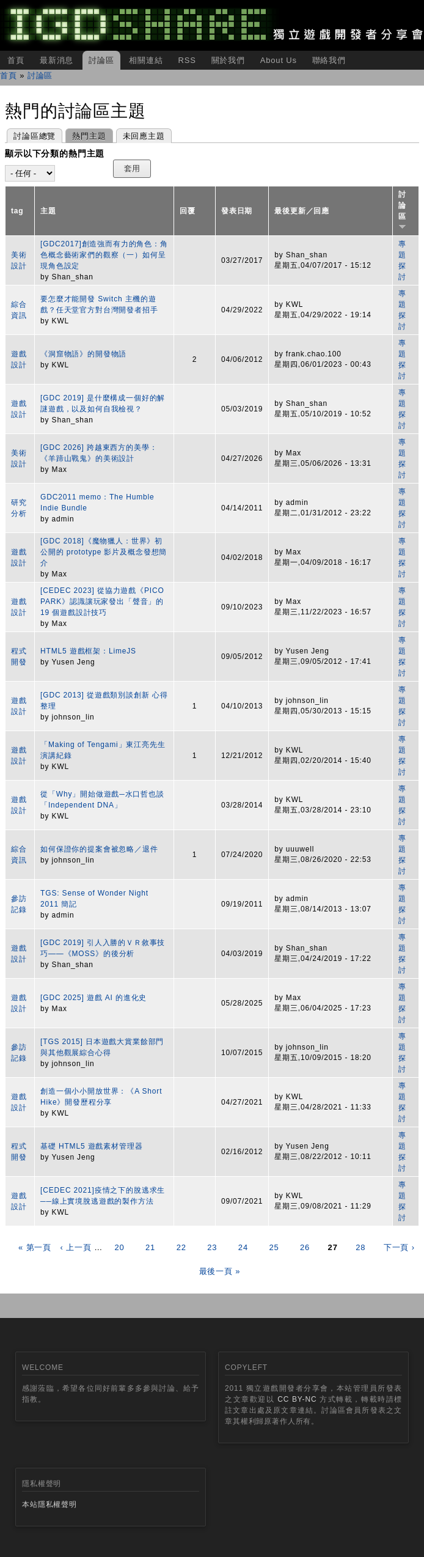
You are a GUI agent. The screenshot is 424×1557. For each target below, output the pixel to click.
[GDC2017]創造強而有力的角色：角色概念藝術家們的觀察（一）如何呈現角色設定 (104, 255)
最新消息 (56, 60)
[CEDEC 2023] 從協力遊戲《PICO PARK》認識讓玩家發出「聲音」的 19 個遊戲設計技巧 (102, 601)
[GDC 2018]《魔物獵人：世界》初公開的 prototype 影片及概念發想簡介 (103, 552)
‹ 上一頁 (76, 1247)
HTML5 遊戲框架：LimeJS (88, 651)
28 (360, 1247)
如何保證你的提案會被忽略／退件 (99, 849)
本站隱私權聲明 (49, 1504)
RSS (187, 60)
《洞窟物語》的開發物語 (83, 354)
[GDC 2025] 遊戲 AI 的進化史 (93, 997)
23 (212, 1247)
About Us (278, 60)
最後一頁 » (220, 1271)
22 (181, 1247)
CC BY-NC (296, 1399)
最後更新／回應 (301, 211)
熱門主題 (85, 135)
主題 (48, 211)
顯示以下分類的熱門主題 (54, 153)
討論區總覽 (34, 136)
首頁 (15, 60)
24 (243, 1247)
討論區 (101, 60)
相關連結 (146, 60)
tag (17, 211)
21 (150, 1247)
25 (274, 1247)
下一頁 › (399, 1247)
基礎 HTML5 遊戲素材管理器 (91, 1146)
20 (119, 1247)
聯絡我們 (329, 60)
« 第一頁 (34, 1247)
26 (305, 1247)
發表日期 (236, 211)
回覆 (188, 211)
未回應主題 (144, 136)
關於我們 (228, 60)
